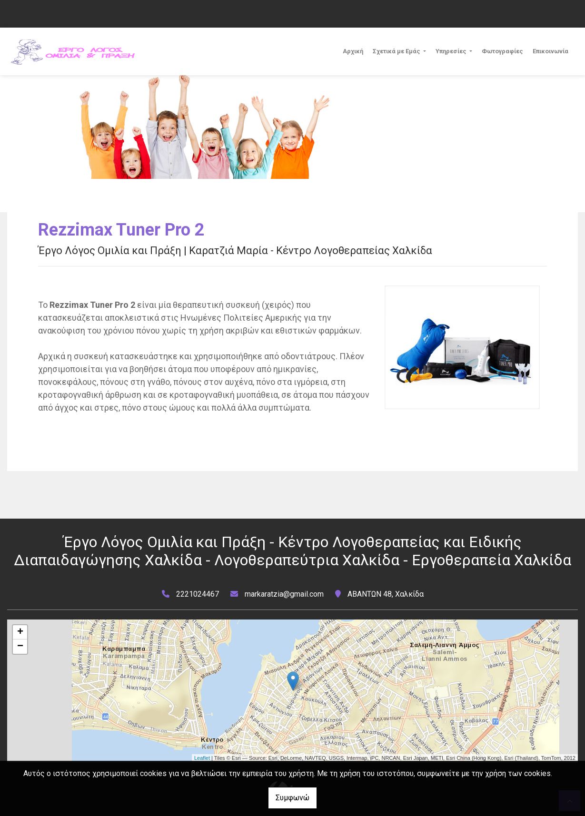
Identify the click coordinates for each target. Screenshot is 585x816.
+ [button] (20, 632)
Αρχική (353, 51)
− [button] (20, 646)
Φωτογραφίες (502, 51)
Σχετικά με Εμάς (397, 51)
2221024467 (197, 594)
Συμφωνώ (292, 797)
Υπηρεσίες (452, 51)
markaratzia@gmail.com (284, 594)
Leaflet (202, 758)
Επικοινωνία (550, 51)
